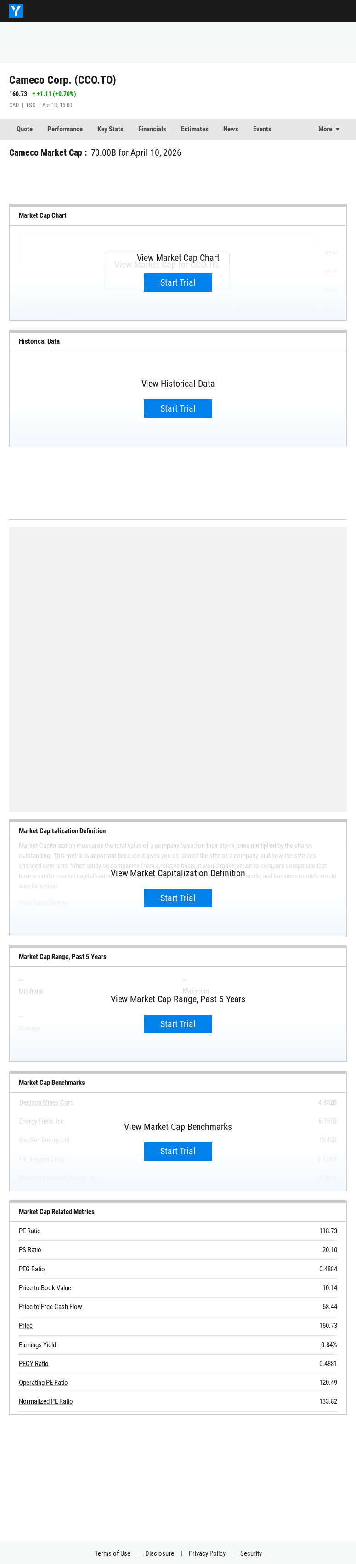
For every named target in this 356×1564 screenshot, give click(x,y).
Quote (25, 129)
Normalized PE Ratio (46, 1401)
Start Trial (178, 282)
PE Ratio (30, 1231)
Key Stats (110, 129)
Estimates (195, 129)
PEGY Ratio (34, 1364)
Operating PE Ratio (43, 1382)
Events (262, 129)
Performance (65, 129)
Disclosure (159, 1553)
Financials (152, 129)
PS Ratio (30, 1250)
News (230, 129)
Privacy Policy (207, 1553)
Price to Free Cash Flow (50, 1307)
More (325, 129)
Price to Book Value (45, 1288)
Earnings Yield (37, 1345)
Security (251, 1553)
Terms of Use (112, 1553)
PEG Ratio (32, 1269)
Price (26, 1325)
